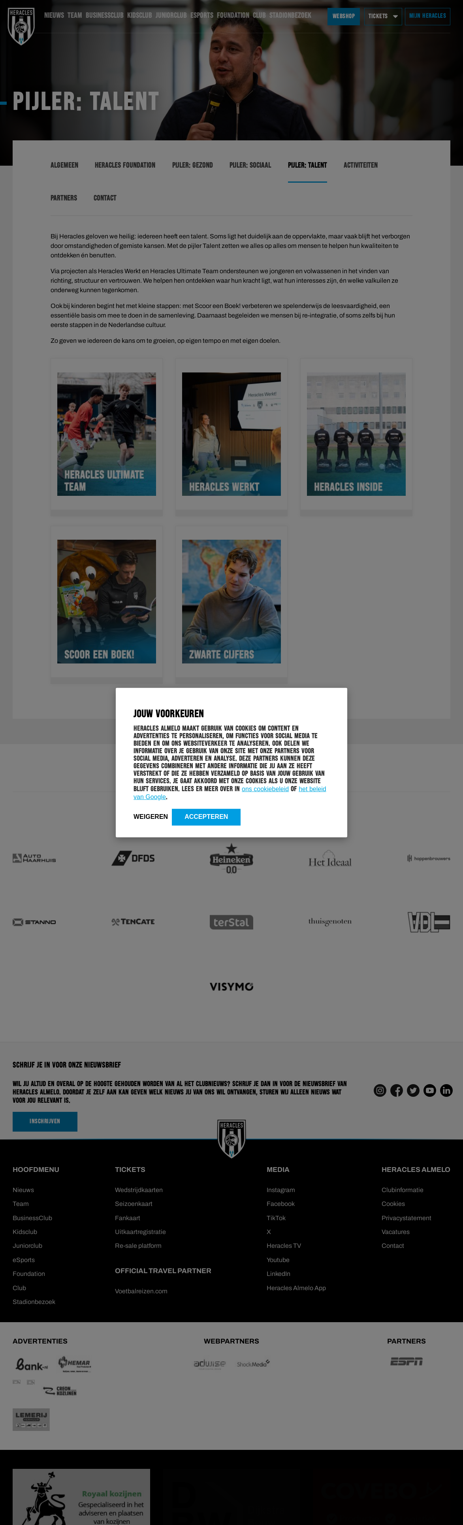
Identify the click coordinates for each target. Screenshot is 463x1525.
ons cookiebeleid (265, 788)
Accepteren (206, 816)
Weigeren (151, 816)
